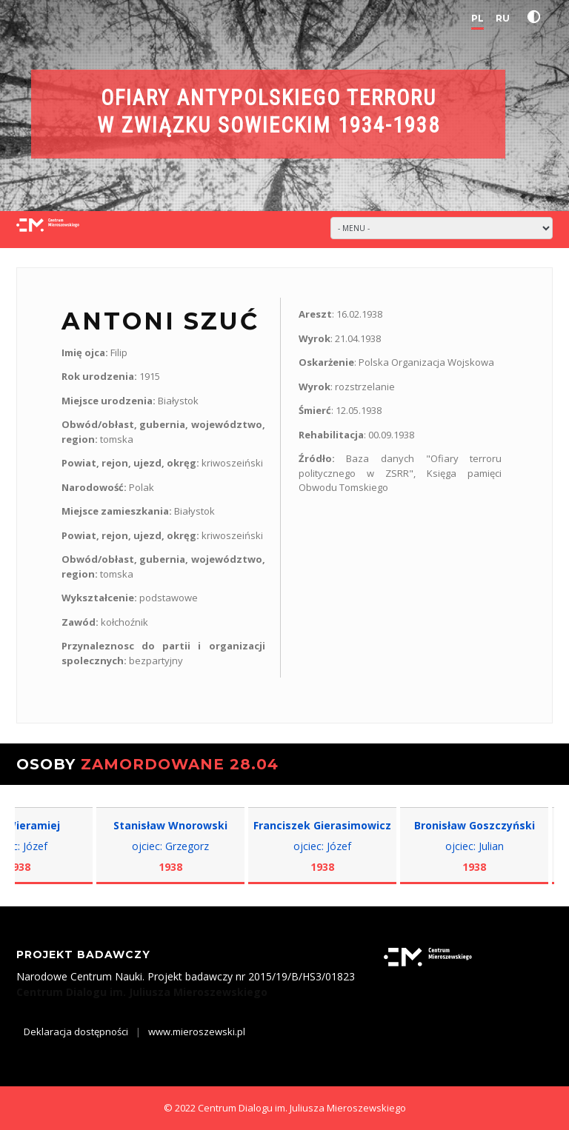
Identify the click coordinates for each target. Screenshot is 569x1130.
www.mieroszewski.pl (196, 1031)
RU (503, 18)
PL (477, 18)
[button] (537, 17)
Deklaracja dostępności (76, 1031)
